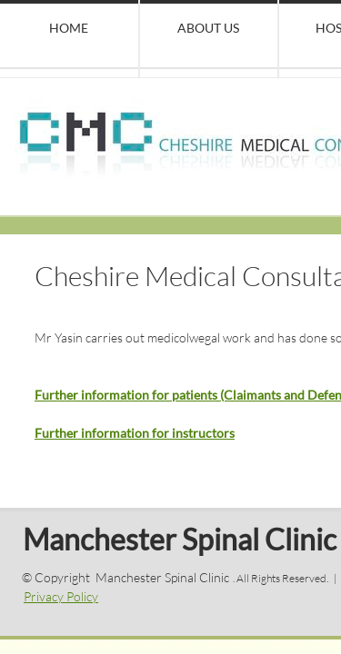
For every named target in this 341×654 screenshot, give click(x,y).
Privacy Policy (61, 596)
